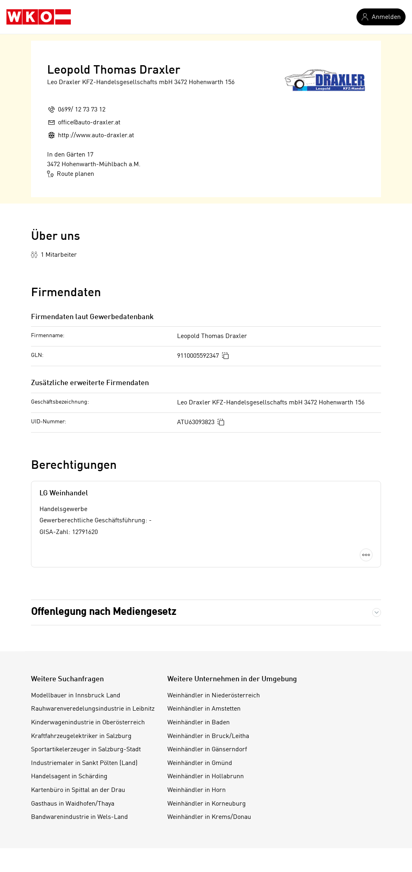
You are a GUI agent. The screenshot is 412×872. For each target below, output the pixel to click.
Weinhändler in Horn (196, 790)
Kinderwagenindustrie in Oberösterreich (88, 722)
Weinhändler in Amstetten (204, 709)
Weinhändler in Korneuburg (206, 804)
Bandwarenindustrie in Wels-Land (79, 817)
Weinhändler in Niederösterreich (213, 696)
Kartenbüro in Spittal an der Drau (78, 790)
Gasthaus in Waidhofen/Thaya (72, 804)
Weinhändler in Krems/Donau (209, 817)
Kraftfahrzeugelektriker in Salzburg (81, 736)
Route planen (70, 174)
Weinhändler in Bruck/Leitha (208, 736)
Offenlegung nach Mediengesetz (103, 612)
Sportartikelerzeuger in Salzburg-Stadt (86, 749)
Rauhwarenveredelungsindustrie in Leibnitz (92, 709)
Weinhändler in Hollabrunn (205, 776)
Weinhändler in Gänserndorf (207, 749)
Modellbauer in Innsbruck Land (75, 696)
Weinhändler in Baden (198, 722)
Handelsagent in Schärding (69, 776)
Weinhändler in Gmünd (199, 763)
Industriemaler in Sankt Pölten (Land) (84, 763)
